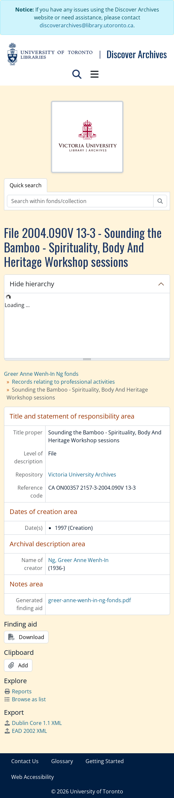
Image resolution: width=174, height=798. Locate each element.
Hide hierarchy (32, 283)
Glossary (62, 761)
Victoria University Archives (82, 474)
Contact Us (25, 761)
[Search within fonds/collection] (80, 201)
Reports (18, 691)
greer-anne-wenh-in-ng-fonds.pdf (89, 600)
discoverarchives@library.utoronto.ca (86, 25)
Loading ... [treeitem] (17, 305)
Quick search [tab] (26, 185)
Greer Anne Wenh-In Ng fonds (41, 373)
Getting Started (105, 761)
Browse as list (25, 699)
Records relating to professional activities (63, 381)
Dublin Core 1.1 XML (33, 723)
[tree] (87, 326)
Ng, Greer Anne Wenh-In (78, 560)
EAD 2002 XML (25, 730)
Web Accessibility (32, 777)
